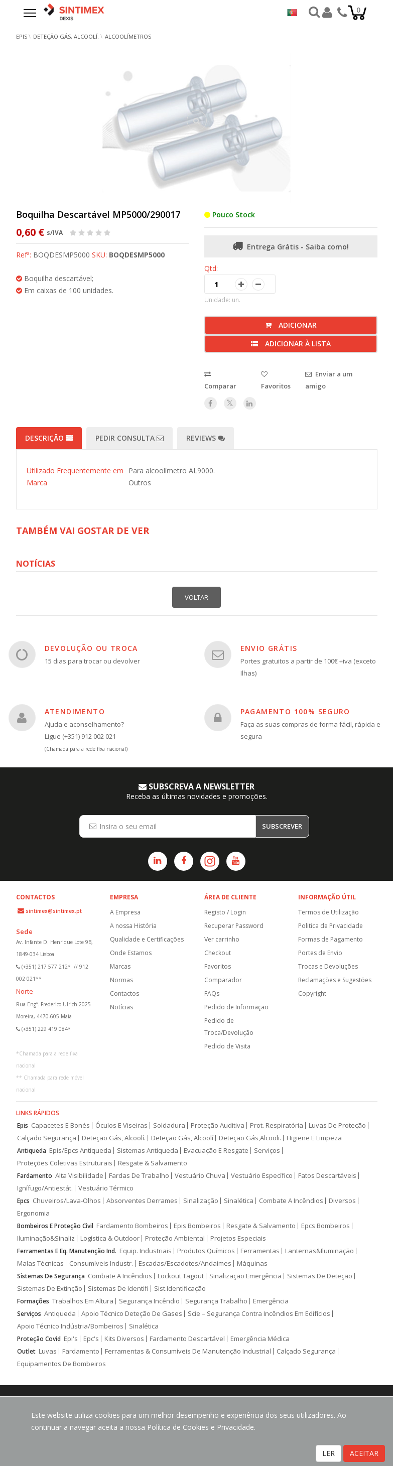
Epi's (71, 1339)
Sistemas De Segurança (51, 1276)
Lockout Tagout (181, 1276)
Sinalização (200, 1200)
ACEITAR (364, 1453)
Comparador (223, 980)
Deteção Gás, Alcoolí (182, 1138)
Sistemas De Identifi (118, 1288)
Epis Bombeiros (197, 1226)
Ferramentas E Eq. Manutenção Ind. (66, 1251)
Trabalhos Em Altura (82, 1301)
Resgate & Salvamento (152, 1163)
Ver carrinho (221, 939)
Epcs (23, 1200)
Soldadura (169, 1125)
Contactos (124, 993)
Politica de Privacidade (330, 925)
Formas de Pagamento (330, 939)
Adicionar (291, 325)
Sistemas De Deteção (319, 1276)
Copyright (312, 993)
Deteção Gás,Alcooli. (250, 1138)
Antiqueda (31, 1150)
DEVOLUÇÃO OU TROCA (91, 648)
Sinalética (238, 1200)
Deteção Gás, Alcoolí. (66, 36)
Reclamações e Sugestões (334, 980)
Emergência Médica (260, 1339)
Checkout (217, 953)
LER (328, 1453)
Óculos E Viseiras (121, 1125)
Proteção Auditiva (217, 1125)
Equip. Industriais (145, 1251)
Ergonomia (33, 1213)
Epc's (91, 1339)
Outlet (26, 1351)
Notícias (121, 1007)
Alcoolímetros (128, 36)
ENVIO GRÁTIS (269, 648)
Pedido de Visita (227, 1046)
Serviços (267, 1150)
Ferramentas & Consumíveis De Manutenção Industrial (188, 1351)
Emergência (271, 1301)
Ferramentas (260, 1251)
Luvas (48, 1351)
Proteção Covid (39, 1339)
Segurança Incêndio (149, 1301)
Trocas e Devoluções (328, 966)
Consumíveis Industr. (101, 1263)
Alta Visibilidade (79, 1175)
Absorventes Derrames (142, 1200)
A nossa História (133, 925)
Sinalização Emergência (245, 1276)
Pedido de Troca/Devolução (228, 1026)
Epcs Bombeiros (325, 1226)
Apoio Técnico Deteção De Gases (131, 1313)
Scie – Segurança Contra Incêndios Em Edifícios (259, 1313)
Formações (33, 1301)
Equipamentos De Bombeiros (61, 1364)
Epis (22, 1125)
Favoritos (217, 966)
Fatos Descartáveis (327, 1175)
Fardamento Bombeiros (132, 1226)
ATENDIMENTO (75, 711)
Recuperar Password (234, 925)
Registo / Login (225, 912)
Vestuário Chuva (200, 1175)
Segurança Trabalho (216, 1301)
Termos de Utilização (328, 912)
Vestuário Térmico (106, 1188)
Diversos (342, 1200)
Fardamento (34, 1175)
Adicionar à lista (291, 343)
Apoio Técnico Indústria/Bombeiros (70, 1326)
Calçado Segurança (46, 1138)
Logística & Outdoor (110, 1238)
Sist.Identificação (180, 1288)
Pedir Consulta (129, 438)
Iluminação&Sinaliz (46, 1238)
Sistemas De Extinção (49, 1288)
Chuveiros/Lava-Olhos (67, 1200)
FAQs (211, 993)
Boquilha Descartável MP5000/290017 (98, 214)
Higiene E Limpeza (314, 1138)
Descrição (49, 438)
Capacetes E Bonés (60, 1125)
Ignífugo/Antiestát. (45, 1188)
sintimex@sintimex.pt (54, 910)
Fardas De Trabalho (139, 1175)
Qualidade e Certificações (147, 939)
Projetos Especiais (238, 1238)
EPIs (21, 36)
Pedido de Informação (236, 1007)
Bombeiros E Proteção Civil (55, 1226)
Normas (121, 980)
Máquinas (252, 1263)
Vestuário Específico (262, 1175)
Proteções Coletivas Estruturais (64, 1163)
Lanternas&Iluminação (319, 1251)
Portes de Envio (320, 953)
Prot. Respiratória (276, 1125)
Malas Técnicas (40, 1263)
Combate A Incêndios (291, 1200)
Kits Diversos (124, 1339)
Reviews (205, 438)
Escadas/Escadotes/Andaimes (185, 1263)
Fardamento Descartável (187, 1339)
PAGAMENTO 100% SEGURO (295, 711)
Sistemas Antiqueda (147, 1150)
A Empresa (125, 912)
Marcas (120, 966)
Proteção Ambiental (175, 1238)
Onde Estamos (131, 953)
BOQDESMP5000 (137, 254)
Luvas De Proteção (337, 1125)
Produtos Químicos (206, 1251)
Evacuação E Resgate (216, 1150)
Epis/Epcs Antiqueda (80, 1150)
